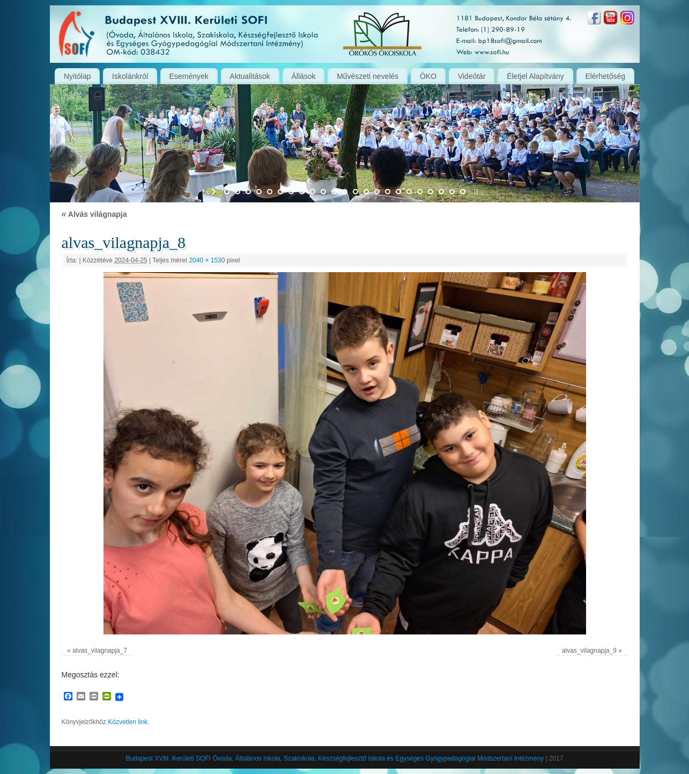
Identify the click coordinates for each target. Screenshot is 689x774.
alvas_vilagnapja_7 (99, 650)
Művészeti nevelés (367, 76)
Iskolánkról (130, 76)
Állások (303, 76)
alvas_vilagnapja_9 (589, 650)
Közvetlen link (127, 722)
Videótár (472, 76)
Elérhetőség (605, 76)
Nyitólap (77, 76)
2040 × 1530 (207, 260)
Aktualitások (249, 76)
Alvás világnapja (94, 214)
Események (189, 76)
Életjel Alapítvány (535, 76)
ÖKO (428, 76)
